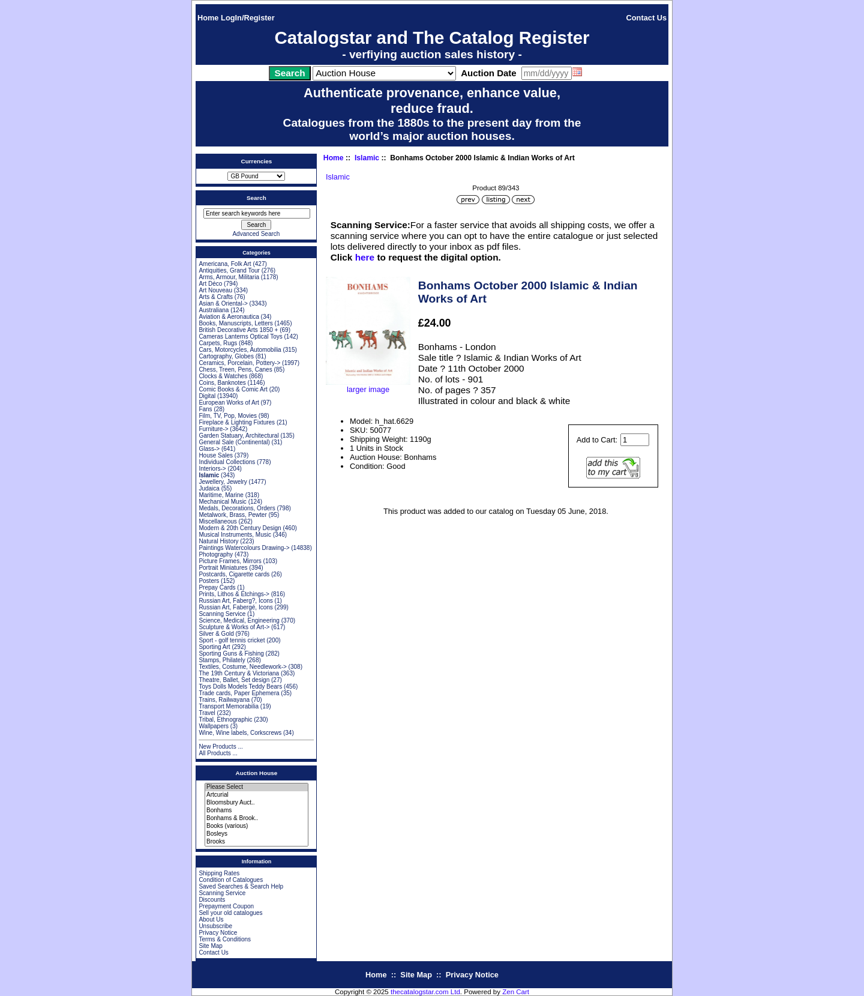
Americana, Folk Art (225, 264)
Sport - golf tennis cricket (232, 640)
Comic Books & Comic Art (233, 389)
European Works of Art (229, 402)
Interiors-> (212, 468)
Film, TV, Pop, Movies (228, 415)
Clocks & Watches (223, 376)
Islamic (367, 158)
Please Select (256, 787)
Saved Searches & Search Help (241, 886)
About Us (211, 919)
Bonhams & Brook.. (256, 818)
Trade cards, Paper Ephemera (239, 693)
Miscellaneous (217, 521)
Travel (207, 713)
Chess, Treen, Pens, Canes (235, 369)
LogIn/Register (248, 17)
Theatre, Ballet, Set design (234, 680)
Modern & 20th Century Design (240, 528)
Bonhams (256, 811)
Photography (216, 554)
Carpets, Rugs (218, 343)
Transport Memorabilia (229, 706)
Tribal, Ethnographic (225, 719)
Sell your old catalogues (230, 913)
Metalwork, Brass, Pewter (232, 515)
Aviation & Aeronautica (229, 316)
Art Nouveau (215, 290)
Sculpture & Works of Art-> (234, 627)
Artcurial (256, 795)
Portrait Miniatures (223, 567)
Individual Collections (227, 462)
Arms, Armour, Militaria (229, 277)
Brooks (256, 842)
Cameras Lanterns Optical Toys (240, 336)
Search (256, 198)
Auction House (257, 773)
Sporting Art (214, 647)
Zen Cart (515, 991)
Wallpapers (214, 726)
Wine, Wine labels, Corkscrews (240, 732)
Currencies (256, 161)
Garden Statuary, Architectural (238, 435)
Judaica (209, 488)
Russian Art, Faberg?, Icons (235, 600)
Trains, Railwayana (224, 699)
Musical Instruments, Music (235, 534)
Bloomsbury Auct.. (256, 803)
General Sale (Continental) (234, 442)
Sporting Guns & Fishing (231, 653)
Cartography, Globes (226, 356)
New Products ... (220, 746)
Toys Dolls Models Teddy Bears (240, 686)
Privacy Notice (218, 932)
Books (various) (256, 826)
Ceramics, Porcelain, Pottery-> (239, 363)
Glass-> (209, 448)
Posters (209, 581)
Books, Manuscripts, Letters (235, 323)
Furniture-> (213, 429)
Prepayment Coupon (226, 906)
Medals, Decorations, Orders (237, 508)
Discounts (212, 899)
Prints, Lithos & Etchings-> (234, 594)
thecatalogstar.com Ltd (425, 991)
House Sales (216, 455)
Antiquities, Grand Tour (229, 270)
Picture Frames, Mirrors (230, 561)
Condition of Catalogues (231, 880)
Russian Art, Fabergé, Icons (235, 607)
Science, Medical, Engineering (239, 620)
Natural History (218, 541)
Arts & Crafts (216, 297)
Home (208, 17)
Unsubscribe (215, 926)
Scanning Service (222, 614)
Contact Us (646, 17)
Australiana (214, 310)
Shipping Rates (219, 873)
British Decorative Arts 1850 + (238, 330)
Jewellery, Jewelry (223, 481)
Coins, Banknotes (222, 382)
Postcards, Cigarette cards (234, 574)
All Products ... (218, 753)
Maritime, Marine (221, 495)
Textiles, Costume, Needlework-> (242, 666)
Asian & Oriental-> (223, 303)
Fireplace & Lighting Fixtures (237, 422)
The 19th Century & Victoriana (239, 673)
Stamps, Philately (222, 660)
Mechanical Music (222, 501)
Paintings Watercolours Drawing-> (244, 548)
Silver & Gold (216, 633)
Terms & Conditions (225, 939)
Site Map (210, 946)
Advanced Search (256, 234)
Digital (207, 396)
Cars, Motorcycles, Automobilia (240, 349)
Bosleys (256, 834)
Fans (205, 409)
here (364, 257)
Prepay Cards (217, 587)
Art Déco (210, 283)
